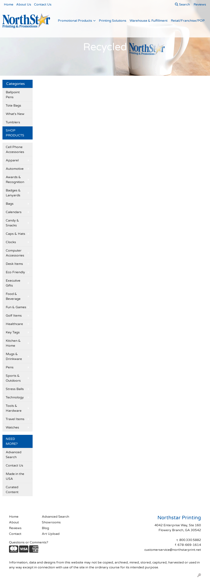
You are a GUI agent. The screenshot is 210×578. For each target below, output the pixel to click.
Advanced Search (13, 454)
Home (8, 4)
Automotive (15, 169)
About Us (23, 4)
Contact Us (42, 4)
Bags (10, 204)
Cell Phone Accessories (15, 149)
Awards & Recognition (15, 179)
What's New (15, 114)
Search (182, 4)
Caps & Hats (15, 234)
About (14, 522)
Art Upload (50, 534)
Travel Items (15, 419)
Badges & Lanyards (13, 192)
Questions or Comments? (28, 542)
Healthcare (14, 324)
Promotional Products (75, 21)
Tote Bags (13, 105)
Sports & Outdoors (13, 378)
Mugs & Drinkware (14, 356)
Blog (45, 528)
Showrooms (51, 522)
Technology (15, 397)
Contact (15, 534)
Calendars (14, 212)
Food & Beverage (13, 296)
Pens (10, 367)
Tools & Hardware (14, 408)
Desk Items (14, 264)
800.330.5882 (190, 540)
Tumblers (13, 122)
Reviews (15, 528)
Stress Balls (15, 389)
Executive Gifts (13, 283)
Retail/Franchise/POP (188, 21)
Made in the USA (15, 476)
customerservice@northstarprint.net (172, 550)
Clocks (11, 242)
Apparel (12, 160)
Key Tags (13, 332)
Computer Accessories (15, 253)
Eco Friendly (15, 272)
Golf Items (14, 316)
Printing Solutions (112, 21)
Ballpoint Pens (13, 94)
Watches (12, 427)
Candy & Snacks (12, 222)
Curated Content (12, 489)
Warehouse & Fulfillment (149, 21)
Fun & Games (16, 307)
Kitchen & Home (13, 343)
